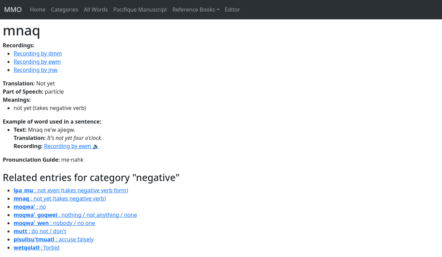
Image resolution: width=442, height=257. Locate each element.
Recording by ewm (37, 61)
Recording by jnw (36, 70)
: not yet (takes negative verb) (60, 198)
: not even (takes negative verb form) (71, 190)
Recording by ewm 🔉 (71, 146)
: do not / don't (40, 231)
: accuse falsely (54, 239)
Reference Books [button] (194, 9)
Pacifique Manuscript (140, 9)
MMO (13, 9)
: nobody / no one (54, 223)
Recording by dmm (38, 53)
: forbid (37, 247)
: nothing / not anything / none (75, 215)
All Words (96, 9)
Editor (232, 9)
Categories (64, 9)
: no (30, 206)
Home (38, 9)
